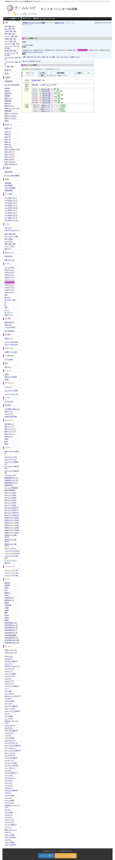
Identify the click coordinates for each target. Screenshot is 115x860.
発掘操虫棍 (8, 111)
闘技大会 (7, 563)
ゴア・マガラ (9, 718)
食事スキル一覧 (9, 260)
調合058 (35, 85)
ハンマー (7, 36)
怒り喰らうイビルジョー (12, 666)
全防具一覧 (8, 128)
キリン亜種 (8, 691)
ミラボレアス (9, 815)
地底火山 (7, 592)
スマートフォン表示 (66, 856)
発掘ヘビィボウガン (11, 118)
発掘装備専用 (9, 190)
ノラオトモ (8, 387)
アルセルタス (9, 659)
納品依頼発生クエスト (11, 482)
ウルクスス (8, 678)
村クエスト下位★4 (10, 500)
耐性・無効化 (9, 239)
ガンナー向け (9, 241)
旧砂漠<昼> (8, 598)
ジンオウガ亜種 (9, 738)
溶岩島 (7, 610)
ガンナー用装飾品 (10, 188)
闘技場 (7, 602)
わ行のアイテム (37, 52)
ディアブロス (9, 755)
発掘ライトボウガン (11, 116)
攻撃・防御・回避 (10, 234)
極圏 (6, 612)
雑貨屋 (7, 374)
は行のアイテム (60, 23)
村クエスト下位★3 (10, 497)
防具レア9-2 (8, 159)
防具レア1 (8, 132)
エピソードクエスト (11, 548)
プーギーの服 (9, 401)
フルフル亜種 (9, 812)
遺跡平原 (7, 583)
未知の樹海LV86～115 (11, 637)
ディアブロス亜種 (10, 758)
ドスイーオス (9, 775)
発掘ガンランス (9, 106)
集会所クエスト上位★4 (12, 525)
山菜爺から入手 (45, 105)
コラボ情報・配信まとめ (12, 409)
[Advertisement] (66, 31)
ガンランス (8, 44)
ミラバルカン (9, 817)
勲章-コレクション (10, 429)
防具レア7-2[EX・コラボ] (12, 149)
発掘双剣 (7, 96)
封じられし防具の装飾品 (12, 175)
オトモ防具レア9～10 (11, 220)
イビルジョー (9, 663)
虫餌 (24, 57)
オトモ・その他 (9, 246)
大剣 (6, 26)
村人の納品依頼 (9, 331)
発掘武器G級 (8, 81)
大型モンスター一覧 (11, 650)
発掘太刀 (7, 91)
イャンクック (9, 671)
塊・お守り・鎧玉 (39, 57)
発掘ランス (8, 103)
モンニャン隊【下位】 (11, 342)
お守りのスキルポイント (12, 230)
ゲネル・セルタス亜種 (11, 711)
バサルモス (8, 793)
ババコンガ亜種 (9, 800)
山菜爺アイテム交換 (11, 352)
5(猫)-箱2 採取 (45, 89)
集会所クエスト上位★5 (12, 527)
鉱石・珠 (30, 57)
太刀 (6, 29)
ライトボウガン (9, 57)
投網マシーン (9, 338)
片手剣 (7, 31)
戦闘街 (7, 620)
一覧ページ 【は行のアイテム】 (31, 61)
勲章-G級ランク (9, 424)
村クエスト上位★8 (10, 510)
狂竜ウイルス (9, 411)
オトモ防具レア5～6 (11, 215)
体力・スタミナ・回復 (11, 236)
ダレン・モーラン (10, 753)
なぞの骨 (42, 85)
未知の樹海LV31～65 (11, 627)
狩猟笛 (7, 39)
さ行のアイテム (49, 50)
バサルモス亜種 (9, 795)
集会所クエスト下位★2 (12, 520)
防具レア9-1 (8, 157)
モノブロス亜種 (9, 825)
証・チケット (66, 57)
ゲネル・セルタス (10, 708)
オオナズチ (8, 681)
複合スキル (8, 249)
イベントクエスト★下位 (12, 551)
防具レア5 (8, 142)
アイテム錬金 (9, 359)
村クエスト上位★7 (10, 507)
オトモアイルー (9, 414)
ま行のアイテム (93, 50)
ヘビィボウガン (9, 62)
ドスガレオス (9, 778)
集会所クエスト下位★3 (12, 522)
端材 (53, 57)
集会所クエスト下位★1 (12, 517)
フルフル (7, 810)
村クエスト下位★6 (10, 505)
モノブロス (8, 822)
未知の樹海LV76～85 (11, 632)
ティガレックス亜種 (11, 763)
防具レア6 (8, 144)
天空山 (7, 595)
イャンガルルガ (9, 668)
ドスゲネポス (9, 780)
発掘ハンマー (9, 98)
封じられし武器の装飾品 (12, 85)
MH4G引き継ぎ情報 (11, 416)
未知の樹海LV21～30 (11, 625)
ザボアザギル (9, 728)
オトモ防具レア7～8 (11, 218)
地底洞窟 (7, 585)
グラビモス (8, 698)
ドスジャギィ (9, 783)
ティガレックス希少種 (11, 765)
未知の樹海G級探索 (10, 635)
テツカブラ (8, 770)
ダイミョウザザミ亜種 (11, 745)
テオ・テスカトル (10, 768)
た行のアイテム (60, 50)
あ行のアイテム (27, 50)
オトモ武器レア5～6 (11, 203)
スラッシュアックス (11, 46)
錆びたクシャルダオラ (11, 696)
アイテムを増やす (10, 327)
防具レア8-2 (8, 154)
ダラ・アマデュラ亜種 (11, 750)
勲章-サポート (9, 436)
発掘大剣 (7, 88)
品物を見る (8, 325)
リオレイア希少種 (10, 837)
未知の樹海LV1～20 (11, 622)
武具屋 (7, 379)
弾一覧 (7, 73)
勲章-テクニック (9, 434)
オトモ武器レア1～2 (11, 198)
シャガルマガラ (9, 733)
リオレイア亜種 (9, 835)
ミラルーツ (8, 820)
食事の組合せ (9, 256)
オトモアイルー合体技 (11, 390)
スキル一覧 (8, 228)
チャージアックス (10, 53)
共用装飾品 (8, 183)
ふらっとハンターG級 (11, 575)
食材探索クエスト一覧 (11, 480)
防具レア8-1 (8, 152)
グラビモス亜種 (9, 701)
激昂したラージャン (11, 830)
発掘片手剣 (8, 93)
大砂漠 (7, 607)
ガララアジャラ (9, 683)
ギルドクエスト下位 (11, 457)
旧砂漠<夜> (8, 600)
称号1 (6, 439)
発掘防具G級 (8, 172)
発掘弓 (7, 121)
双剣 (6, 33)
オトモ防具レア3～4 (11, 213)
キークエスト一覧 (10, 475)
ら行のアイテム (26, 52)
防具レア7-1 (8, 147)
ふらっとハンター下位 (11, 570)
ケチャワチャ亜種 (10, 706)
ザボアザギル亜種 (10, 730)
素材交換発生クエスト (11, 478)
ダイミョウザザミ (10, 743)
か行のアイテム (38, 50)
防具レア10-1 (9, 162)
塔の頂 (7, 615)
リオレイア (8, 832)
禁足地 (7, 617)
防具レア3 (8, 137)
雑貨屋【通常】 (37, 80)
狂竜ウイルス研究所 (11, 377)
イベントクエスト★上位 (12, 553)
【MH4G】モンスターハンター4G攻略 (33, 23)
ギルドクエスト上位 (11, 459)
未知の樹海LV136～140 (12, 642)
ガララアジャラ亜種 (11, 686)
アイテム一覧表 (27, 45)
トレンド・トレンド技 (11, 394)
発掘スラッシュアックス (12, 108)
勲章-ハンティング (10, 431)
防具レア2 (8, 134)
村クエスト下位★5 (10, 502)
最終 (9, 26)
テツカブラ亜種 (9, 773)
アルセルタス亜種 (10, 661)
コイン (58, 57)
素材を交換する (9, 322)
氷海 (6, 590)
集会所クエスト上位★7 (12, 532)
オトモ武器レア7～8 (11, 205)
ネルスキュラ (9, 788)
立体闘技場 (8, 605)
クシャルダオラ (9, 693)
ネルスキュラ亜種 (10, 790)
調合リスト (8, 367)
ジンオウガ (8, 735)
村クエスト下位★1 (10, 493)
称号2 (6, 441)
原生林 (7, 588)
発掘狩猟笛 (8, 101)
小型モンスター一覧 (11, 652)
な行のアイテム (71, 50)
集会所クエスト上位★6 (12, 530)
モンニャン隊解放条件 (11, 488)
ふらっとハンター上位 (11, 573)
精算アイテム (75, 57)
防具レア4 (8, 139)
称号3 (6, 444)
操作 (13, 26)
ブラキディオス (9, 803)
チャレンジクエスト (11, 560)
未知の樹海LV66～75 (11, 630)
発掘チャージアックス (11, 113)
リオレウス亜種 (9, 842)
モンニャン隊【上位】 (11, 344)
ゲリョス (7, 713)
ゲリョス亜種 (9, 716)
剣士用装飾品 (9, 185)
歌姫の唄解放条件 (10, 490)
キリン (7, 688)
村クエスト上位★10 (11, 515)
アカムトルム (9, 656)
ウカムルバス (9, 676)
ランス (7, 41)
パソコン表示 (46, 856)
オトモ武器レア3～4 (11, 200)
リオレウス (8, 840)
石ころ (49, 85)
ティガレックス (9, 760)
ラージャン (8, 827)
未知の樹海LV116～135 (12, 640)
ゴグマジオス (9, 725)
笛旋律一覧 (8, 70)
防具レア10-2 (9, 164)
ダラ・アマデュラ (10, 748)
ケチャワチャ (9, 703)
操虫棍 (7, 50)
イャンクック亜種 (10, 673)
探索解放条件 (9, 485)
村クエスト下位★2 (10, 495)
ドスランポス (9, 785)
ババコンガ (8, 798)
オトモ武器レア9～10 (11, 208)
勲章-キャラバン (9, 426)
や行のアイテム (104, 50)
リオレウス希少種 (10, 844)
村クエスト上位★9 (10, 512)
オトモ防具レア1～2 (11, 210)
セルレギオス (9, 740)
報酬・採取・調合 (10, 244)
